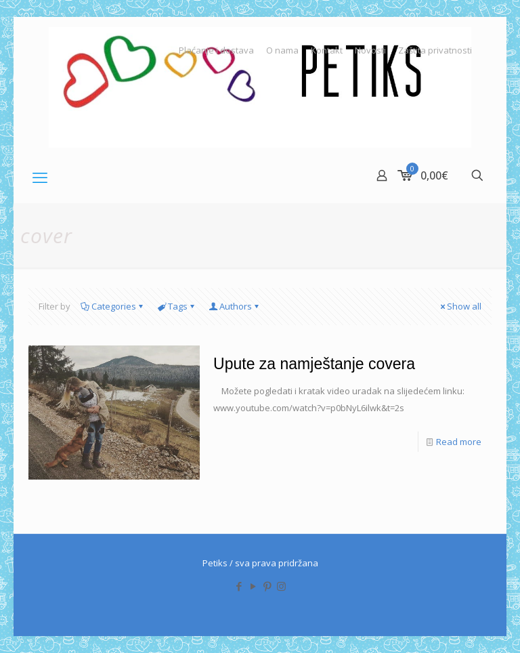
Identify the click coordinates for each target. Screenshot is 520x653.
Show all (459, 306)
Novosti (370, 50)
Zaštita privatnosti (435, 50)
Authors (235, 306)
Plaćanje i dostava (216, 50)
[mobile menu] (39, 176)
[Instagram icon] (281, 586)
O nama (282, 50)
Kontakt (327, 50)
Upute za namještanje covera (314, 364)
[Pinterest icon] (267, 586)
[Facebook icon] (239, 586)
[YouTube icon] (253, 586)
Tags (176, 306)
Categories (113, 306)
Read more (458, 442)
